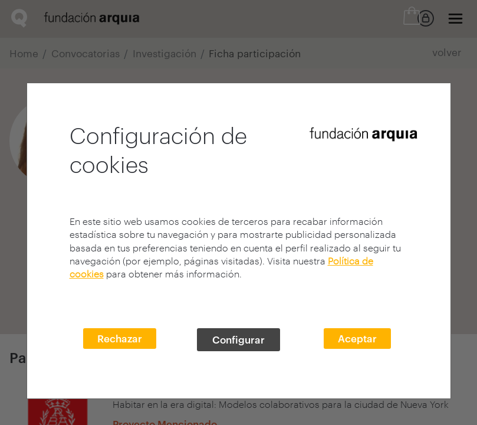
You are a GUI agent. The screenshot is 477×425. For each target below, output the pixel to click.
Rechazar (119, 338)
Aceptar (357, 338)
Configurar (238, 339)
